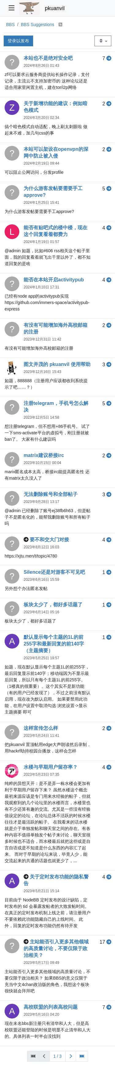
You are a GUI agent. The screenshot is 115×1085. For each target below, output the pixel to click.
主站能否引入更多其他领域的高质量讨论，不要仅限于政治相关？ (56, 948)
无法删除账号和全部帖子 (51, 494)
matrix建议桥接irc (44, 455)
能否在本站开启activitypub (54, 279)
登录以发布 (18, 40)
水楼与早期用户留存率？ (51, 767)
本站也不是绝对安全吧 (48, 58)
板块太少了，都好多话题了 (53, 604)
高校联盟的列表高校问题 (51, 1007)
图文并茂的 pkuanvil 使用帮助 (57, 364)
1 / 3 (57, 1056)
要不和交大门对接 (49, 539)
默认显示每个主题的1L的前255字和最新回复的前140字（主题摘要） (54, 643)
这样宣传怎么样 (41, 728)
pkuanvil (54, 8)
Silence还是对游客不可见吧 (54, 572)
